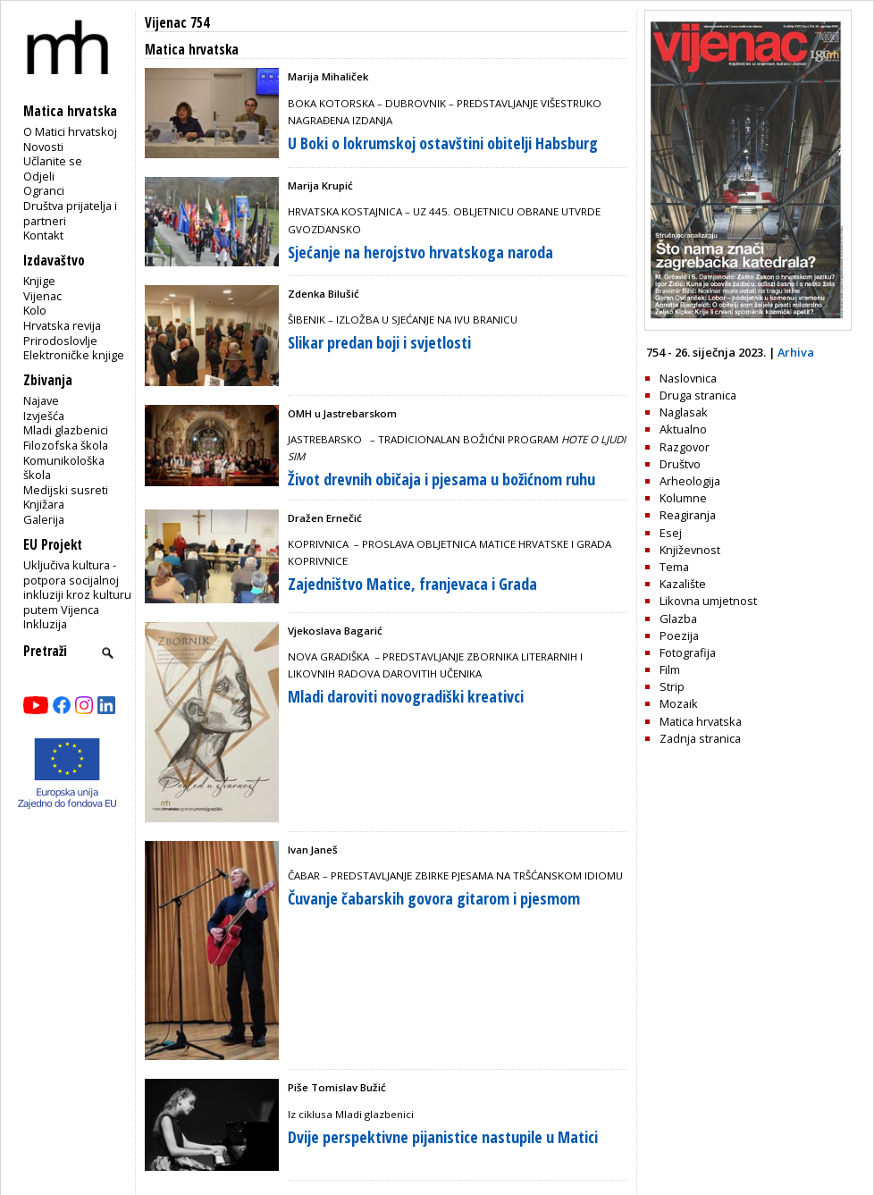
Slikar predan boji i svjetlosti (379, 342)
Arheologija (690, 481)
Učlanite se (52, 161)
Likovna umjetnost (708, 601)
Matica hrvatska (701, 721)
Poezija (679, 635)
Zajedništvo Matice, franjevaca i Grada (412, 583)
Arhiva (795, 352)
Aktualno (683, 429)
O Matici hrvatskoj (70, 131)
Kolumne (683, 498)
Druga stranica (698, 395)
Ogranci (43, 190)
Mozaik (679, 703)
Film (670, 669)
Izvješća (43, 416)
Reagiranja (688, 515)
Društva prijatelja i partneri (70, 213)
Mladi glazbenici (65, 430)
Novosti (43, 147)
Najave (41, 400)
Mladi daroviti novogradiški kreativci (406, 696)
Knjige (39, 281)
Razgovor (685, 447)
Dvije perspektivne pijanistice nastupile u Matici (443, 1137)
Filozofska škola (65, 445)
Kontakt (43, 235)
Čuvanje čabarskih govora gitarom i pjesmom (434, 898)
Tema (674, 567)
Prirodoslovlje (60, 340)
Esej (671, 533)
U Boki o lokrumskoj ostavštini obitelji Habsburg (443, 143)
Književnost (690, 550)
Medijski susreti (65, 490)
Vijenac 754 (177, 22)
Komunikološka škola (64, 468)
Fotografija (688, 652)
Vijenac (42, 296)
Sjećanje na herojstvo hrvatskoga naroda (420, 252)
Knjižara (43, 504)
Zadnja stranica (700, 738)
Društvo (680, 464)
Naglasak (684, 412)
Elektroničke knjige (73, 355)
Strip (672, 686)
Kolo (34, 310)
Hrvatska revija (62, 325)
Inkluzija (45, 624)
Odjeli (39, 176)
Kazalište (683, 584)
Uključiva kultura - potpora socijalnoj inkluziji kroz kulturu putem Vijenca (77, 587)
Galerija (43, 519)
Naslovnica (688, 378)
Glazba (678, 618)
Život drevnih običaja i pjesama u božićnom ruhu (441, 479)
